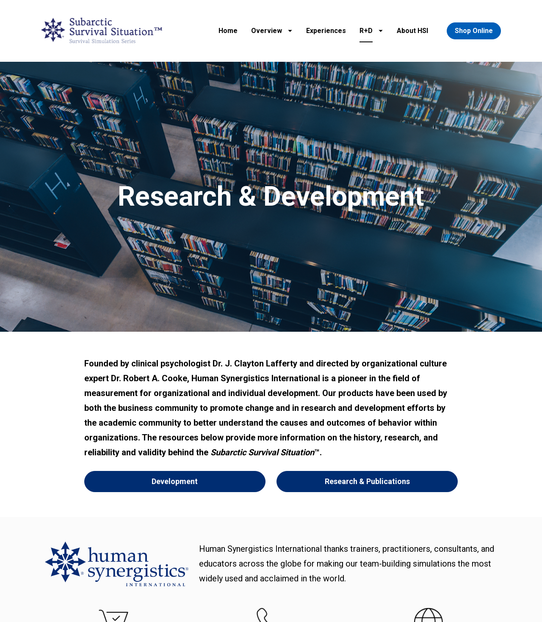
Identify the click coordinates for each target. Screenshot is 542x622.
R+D (371, 31)
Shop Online (474, 31)
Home (228, 31)
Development (175, 444)
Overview (271, 31)
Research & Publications (367, 444)
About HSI (412, 31)
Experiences (326, 31)
